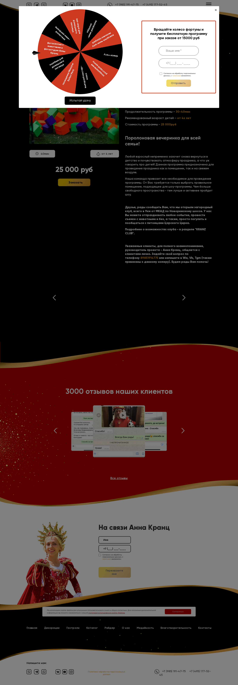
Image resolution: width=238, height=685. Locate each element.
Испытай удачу (80, 100)
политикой (176, 76)
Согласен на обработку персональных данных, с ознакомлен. (180, 74)
